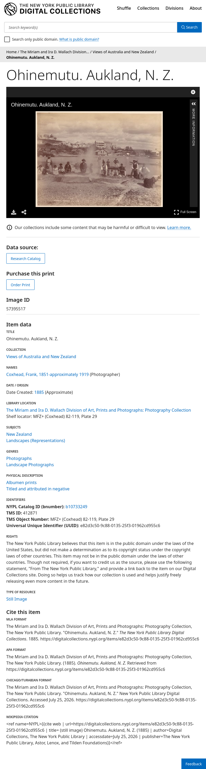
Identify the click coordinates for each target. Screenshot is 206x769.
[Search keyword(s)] (90, 27)
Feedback (194, 763)
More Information (193, 111)
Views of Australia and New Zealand (41, 356)
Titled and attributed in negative (38, 489)
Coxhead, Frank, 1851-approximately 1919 (47, 374)
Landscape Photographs (30, 465)
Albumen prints (21, 482)
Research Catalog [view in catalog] (26, 258)
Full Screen (185, 212)
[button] (193, 104)
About (196, 8)
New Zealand (19, 434)
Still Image (16, 599)
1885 (39, 392)
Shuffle (124, 8)
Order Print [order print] (20, 284)
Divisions (174, 8)
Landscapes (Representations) (35, 440)
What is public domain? (79, 39)
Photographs (19, 458)
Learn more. (179, 227)
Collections (148, 8)
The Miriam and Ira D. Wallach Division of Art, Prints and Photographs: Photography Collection (98, 410)
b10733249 (76, 507)
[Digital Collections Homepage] (52, 9)
